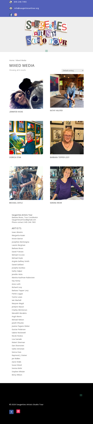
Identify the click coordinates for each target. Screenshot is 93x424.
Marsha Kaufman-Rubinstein (23, 277)
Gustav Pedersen (19, 329)
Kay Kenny (16, 281)
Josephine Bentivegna (20, 242)
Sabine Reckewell (19, 332)
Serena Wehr (17, 368)
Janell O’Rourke (18, 323)
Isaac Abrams (17, 232)
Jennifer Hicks (17, 274)
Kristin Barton (17, 238)
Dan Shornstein (18, 345)
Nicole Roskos (17, 336)
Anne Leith (16, 284)
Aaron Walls (16, 362)
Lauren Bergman (18, 245)
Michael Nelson (18, 319)
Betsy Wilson (17, 375)
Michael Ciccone (18, 255)
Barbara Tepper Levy (20, 290)
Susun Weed (17, 365)
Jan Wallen (16, 358)
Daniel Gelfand (17, 264)
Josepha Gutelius (18, 268)
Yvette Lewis (17, 297)
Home (11, 60)
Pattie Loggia (17, 293)
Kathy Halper (17, 271)
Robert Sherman (18, 342)
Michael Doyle (17, 258)
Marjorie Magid (18, 303)
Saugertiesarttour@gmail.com (24, 220)
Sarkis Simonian (18, 349)
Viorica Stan (16, 352)
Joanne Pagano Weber (21, 326)
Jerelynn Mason (18, 307)
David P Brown (17, 251)
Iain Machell (16, 300)
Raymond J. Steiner (19, 355)
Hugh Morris (17, 316)
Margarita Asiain (18, 235)
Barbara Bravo (17, 248)
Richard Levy (17, 287)
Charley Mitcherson (19, 310)
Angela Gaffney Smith (20, 261)
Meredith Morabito (19, 313)
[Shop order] (73, 70)
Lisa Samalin (17, 339)
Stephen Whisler (18, 371)
